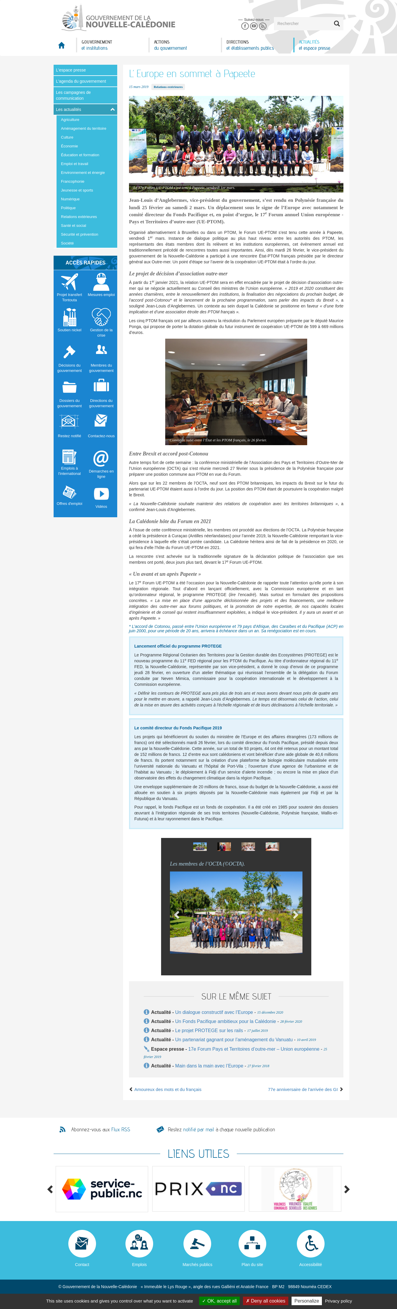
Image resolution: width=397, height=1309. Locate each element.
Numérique (70, 199)
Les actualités (68, 109)
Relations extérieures (79, 216)
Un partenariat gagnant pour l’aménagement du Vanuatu (234, 1039)
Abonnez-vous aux (100, 1129)
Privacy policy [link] (338, 1300)
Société (67, 243)
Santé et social (73, 225)
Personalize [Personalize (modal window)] (307, 1300)
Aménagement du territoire (83, 128)
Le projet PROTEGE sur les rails (209, 1030)
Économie (69, 146)
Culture (67, 137)
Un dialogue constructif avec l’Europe (214, 1012)
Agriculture (70, 119)
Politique (68, 208)
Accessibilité (310, 1264)
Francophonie (73, 181)
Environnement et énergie (83, 172)
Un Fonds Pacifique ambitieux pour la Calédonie (225, 1021)
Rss (263, 26)
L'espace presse (71, 70)
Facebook (245, 26)
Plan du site (252, 1264)
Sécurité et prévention (79, 234)
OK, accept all (219, 1300)
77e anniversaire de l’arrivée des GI (305, 1089)
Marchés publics (197, 1264)
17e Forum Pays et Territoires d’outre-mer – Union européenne (254, 1049)
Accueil (65, 47)
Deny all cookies (265, 1300)
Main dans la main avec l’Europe (209, 1065)
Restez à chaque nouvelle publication (221, 1129)
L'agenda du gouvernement (81, 81)
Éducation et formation (80, 155)
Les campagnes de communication (73, 95)
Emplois (139, 1264)
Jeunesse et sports (77, 190)
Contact (82, 1264)
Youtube (254, 26)
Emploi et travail (74, 164)
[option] (200, 846)
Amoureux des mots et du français (165, 1089)
